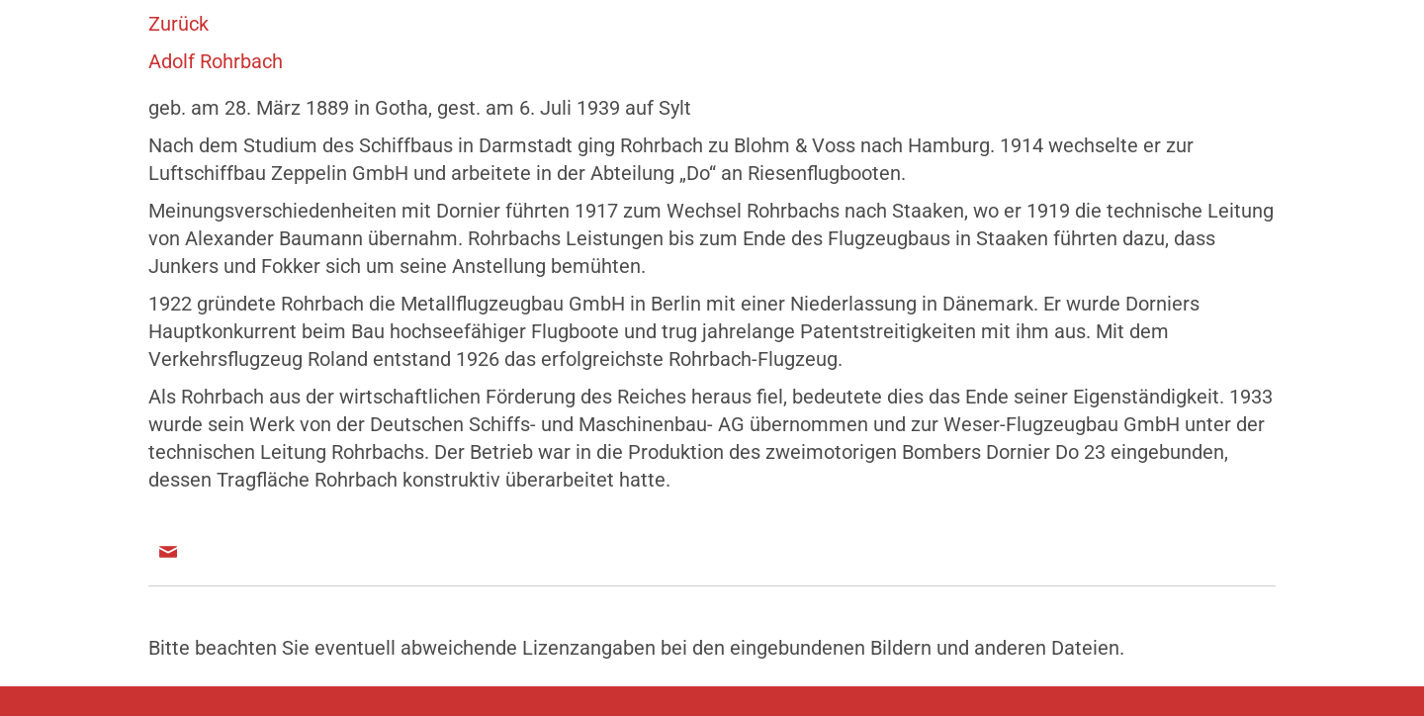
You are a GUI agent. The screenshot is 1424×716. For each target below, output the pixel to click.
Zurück (178, 24)
